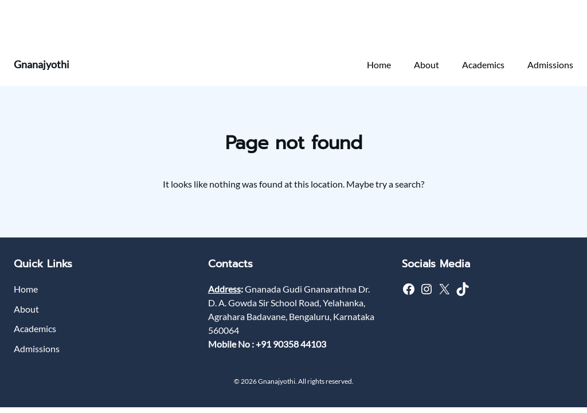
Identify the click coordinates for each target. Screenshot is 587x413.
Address (224, 288)
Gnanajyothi (41, 64)
